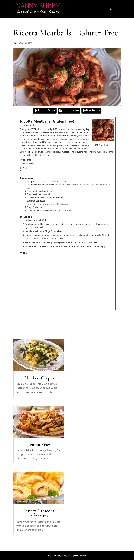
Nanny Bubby (24, 42)
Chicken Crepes (38, 378)
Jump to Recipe (44, 110)
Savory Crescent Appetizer (39, 513)
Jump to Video (69, 110)
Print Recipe (91, 110)
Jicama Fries (39, 444)
